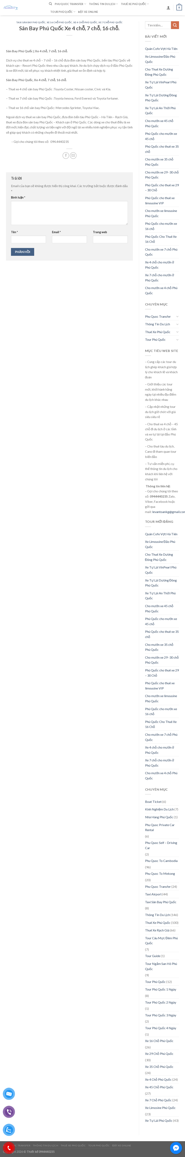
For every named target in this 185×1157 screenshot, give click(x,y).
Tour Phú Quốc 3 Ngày (160, 1015)
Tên (14, 232)
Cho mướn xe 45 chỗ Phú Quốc (159, 123)
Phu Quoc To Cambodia (161, 861)
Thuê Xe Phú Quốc (135, 4)
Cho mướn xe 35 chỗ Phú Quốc (159, 161)
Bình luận (18, 197)
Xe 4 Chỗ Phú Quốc (85, 22)
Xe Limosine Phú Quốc (160, 1108)
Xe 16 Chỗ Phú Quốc (59, 22)
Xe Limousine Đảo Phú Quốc (160, 58)
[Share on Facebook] (66, 155)
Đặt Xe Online (88, 11)
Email (56, 232)
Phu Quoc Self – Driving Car (161, 845)
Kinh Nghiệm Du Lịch (159, 809)
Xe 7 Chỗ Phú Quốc (110, 22)
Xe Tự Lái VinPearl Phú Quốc (160, 84)
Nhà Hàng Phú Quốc (159, 817)
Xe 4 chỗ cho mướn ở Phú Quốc (159, 264)
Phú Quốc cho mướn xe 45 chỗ (161, 136)
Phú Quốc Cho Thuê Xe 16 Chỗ (161, 239)
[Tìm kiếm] (50, 4)
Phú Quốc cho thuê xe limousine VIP (160, 200)
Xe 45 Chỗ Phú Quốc (159, 1087)
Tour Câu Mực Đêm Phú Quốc (161, 940)
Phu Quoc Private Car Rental (160, 827)
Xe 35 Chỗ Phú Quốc (159, 1066)
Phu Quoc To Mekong (160, 873)
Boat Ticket (153, 801)
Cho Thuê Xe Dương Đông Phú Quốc (159, 71)
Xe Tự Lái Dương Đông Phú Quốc (161, 97)
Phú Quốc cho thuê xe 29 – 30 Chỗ (162, 187)
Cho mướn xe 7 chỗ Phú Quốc (161, 251)
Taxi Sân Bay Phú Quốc (31, 22)
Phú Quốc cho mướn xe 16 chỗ (161, 226)
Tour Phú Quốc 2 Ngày (160, 1002)
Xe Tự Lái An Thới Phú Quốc (160, 110)
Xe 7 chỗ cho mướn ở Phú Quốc (159, 277)
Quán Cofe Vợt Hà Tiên (161, 48)
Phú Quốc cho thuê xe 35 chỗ (162, 148)
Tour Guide (152, 956)
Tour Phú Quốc (62, 12)
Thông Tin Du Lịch (103, 4)
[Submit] (175, 25)
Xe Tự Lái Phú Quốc (158, 1120)
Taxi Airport (153, 894)
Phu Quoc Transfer (70, 4)
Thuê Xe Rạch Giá (157, 930)
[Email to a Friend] (73, 155)
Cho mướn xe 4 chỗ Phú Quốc (161, 290)
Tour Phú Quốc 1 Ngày (160, 989)
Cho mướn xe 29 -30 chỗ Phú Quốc (162, 174)
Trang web (100, 232)
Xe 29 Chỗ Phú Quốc (159, 1053)
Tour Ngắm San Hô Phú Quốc (161, 966)
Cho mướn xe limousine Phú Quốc (161, 213)
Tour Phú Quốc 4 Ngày (160, 1028)
